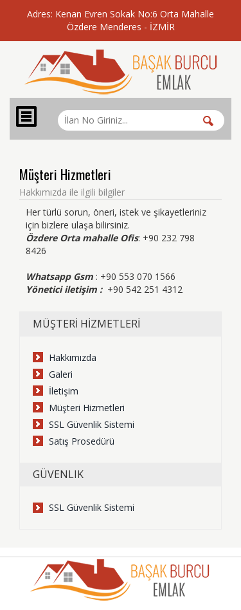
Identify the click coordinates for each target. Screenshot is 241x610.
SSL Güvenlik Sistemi (91, 424)
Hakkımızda (72, 357)
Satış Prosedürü (81, 441)
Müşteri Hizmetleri (87, 408)
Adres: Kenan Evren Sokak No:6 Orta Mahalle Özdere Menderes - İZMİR (120, 20)
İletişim (63, 391)
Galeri (61, 374)
